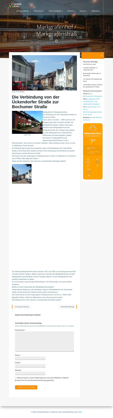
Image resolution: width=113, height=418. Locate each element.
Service (83, 11)
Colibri (79, 412)
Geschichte (39, 11)
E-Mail (18, 363)
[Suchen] (101, 55)
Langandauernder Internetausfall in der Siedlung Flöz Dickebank (91, 101)
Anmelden (96, 11)
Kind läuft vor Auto (89, 64)
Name (18, 355)
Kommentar (20, 330)
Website (18, 370)
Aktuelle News (23, 11)
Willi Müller (87, 112)
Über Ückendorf (56, 11)
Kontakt (71, 11)
